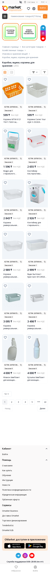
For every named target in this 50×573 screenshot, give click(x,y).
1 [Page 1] (4, 402)
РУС (44, 2)
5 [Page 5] (32, 402)
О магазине (7, 465)
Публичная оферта (10, 499)
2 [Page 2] (11, 402)
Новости (6, 485)
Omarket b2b (7, 530)
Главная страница (10, 47)
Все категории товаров (32, 47)
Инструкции (7, 480)
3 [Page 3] (18, 402)
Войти (43, 7)
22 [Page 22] (45, 402)
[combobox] (35, 72)
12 (6, 394)
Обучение (6, 475)
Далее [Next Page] (42, 408)
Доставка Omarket (10, 515)
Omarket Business (10, 511)
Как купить (7, 470)
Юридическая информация (14, 494)
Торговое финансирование (14, 520)
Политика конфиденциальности (16, 490)
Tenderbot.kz (7, 525)
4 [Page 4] (25, 402)
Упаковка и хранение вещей (15, 54)
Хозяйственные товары (12, 50)
